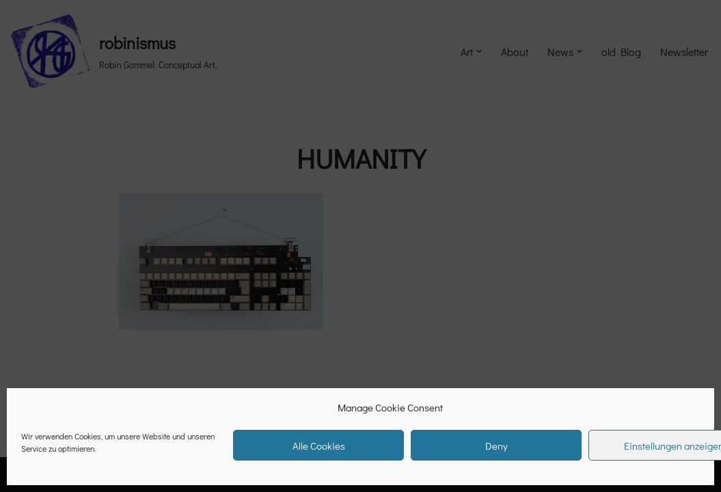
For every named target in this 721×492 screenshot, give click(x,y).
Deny (496, 445)
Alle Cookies (319, 445)
